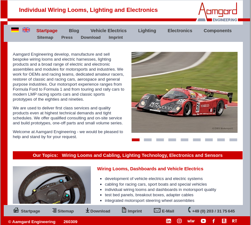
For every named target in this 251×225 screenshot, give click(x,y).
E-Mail (164, 209)
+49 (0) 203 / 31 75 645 (211, 209)
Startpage (26, 209)
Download (91, 37)
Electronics (180, 30)
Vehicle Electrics (109, 30)
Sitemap (45, 37)
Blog (74, 30)
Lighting (147, 30)
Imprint (116, 37)
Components (218, 30)
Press (66, 37)
